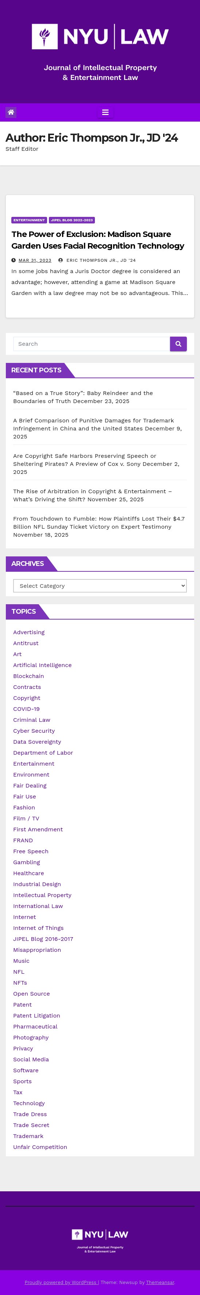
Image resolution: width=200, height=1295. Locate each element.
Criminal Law (31, 719)
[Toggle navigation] (105, 112)
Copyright (26, 697)
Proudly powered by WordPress (61, 1282)
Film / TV (26, 818)
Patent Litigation (36, 1015)
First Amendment (38, 829)
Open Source (31, 993)
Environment (31, 774)
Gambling (26, 862)
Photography (31, 1037)
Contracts (27, 686)
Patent (22, 1004)
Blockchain (28, 676)
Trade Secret (31, 1125)
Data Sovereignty (37, 741)
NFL (18, 971)
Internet (24, 916)
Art (17, 654)
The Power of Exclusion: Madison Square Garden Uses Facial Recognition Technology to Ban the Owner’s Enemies (97, 246)
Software (26, 1070)
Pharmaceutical (35, 1026)
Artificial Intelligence (42, 665)
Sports (22, 1081)
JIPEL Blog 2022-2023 (72, 220)
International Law (38, 906)
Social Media (31, 1059)
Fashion (24, 807)
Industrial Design (37, 884)
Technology (29, 1103)
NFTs (20, 982)
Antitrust (26, 643)
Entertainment (29, 220)
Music (21, 960)
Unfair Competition (40, 1146)
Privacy (23, 1048)
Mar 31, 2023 (35, 260)
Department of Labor (43, 752)
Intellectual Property (42, 895)
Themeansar (160, 1282)
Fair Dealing (29, 785)
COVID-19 (26, 708)
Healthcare (28, 873)
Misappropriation (37, 949)
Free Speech (31, 851)
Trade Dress (30, 1114)
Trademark (28, 1136)
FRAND (23, 840)
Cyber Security (34, 730)
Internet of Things (38, 927)
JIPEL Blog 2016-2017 (43, 938)
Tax (18, 1092)
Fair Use (24, 796)
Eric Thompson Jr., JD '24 (97, 260)
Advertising (29, 632)
